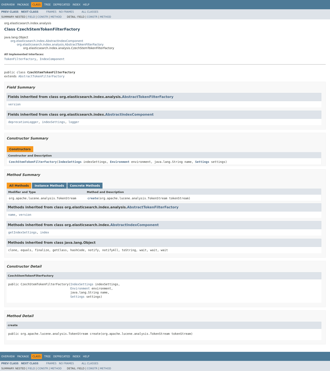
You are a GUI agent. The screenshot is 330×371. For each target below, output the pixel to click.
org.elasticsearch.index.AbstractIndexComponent (47, 41)
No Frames (66, 11)
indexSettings (53, 122)
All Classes (90, 11)
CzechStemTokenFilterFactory (33, 161)
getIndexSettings (22, 232)
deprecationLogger (23, 122)
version (14, 104)
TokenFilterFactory (20, 59)
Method (56, 16)
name (11, 214)
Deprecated (61, 4)
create (93, 198)
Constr (42, 16)
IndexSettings (70, 161)
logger (74, 122)
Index (77, 4)
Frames (51, 11)
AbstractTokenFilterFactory (41, 76)
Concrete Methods (85, 185)
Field (31, 16)
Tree (47, 4)
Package (23, 4)
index (44, 232)
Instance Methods (49, 185)
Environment (119, 161)
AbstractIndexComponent (129, 115)
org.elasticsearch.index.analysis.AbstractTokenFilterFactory (60, 44)
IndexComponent (52, 59)
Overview (8, 4)
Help (86, 4)
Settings (202, 161)
